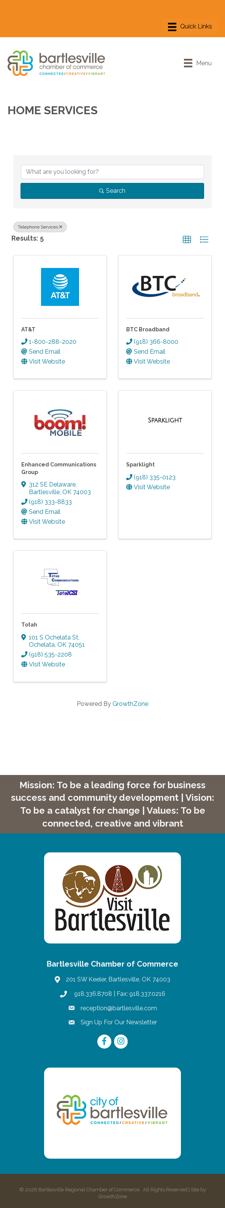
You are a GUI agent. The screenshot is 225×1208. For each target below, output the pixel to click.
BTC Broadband (148, 329)
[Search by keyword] (112, 172)
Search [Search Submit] (112, 190)
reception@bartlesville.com (119, 1008)
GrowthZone (130, 703)
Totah (29, 625)
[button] (187, 239)
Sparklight (140, 464)
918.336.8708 (92, 993)
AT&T (28, 329)
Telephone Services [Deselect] (40, 227)
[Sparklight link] (165, 420)
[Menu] (190, 27)
